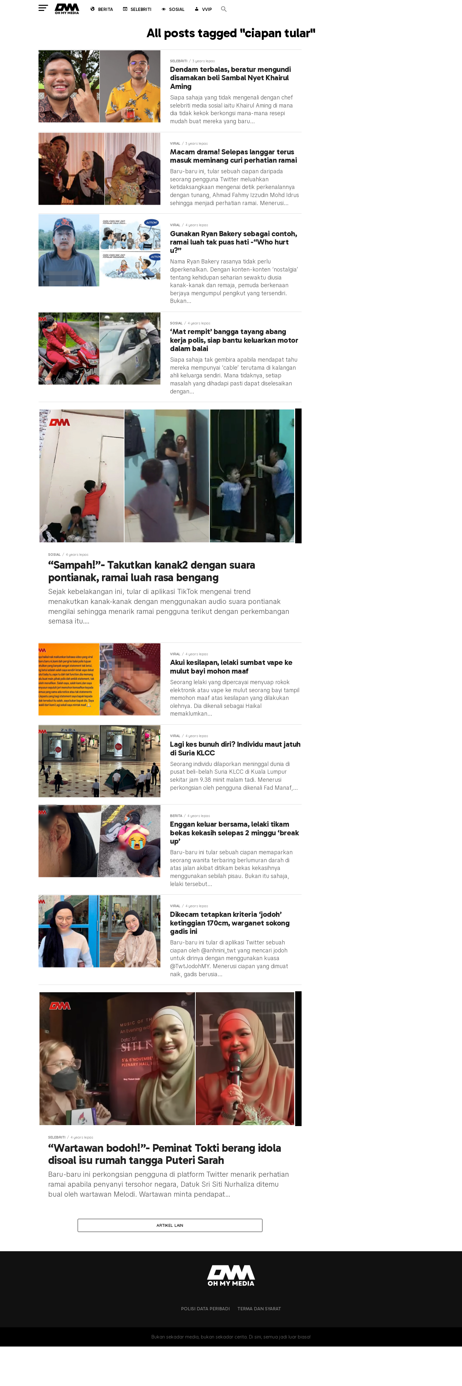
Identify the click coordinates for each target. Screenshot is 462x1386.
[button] (224, 9)
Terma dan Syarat (259, 1348)
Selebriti (136, 10)
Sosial (172, 10)
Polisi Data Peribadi (205, 1348)
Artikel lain (170, 1264)
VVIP (202, 10)
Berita (101, 10)
